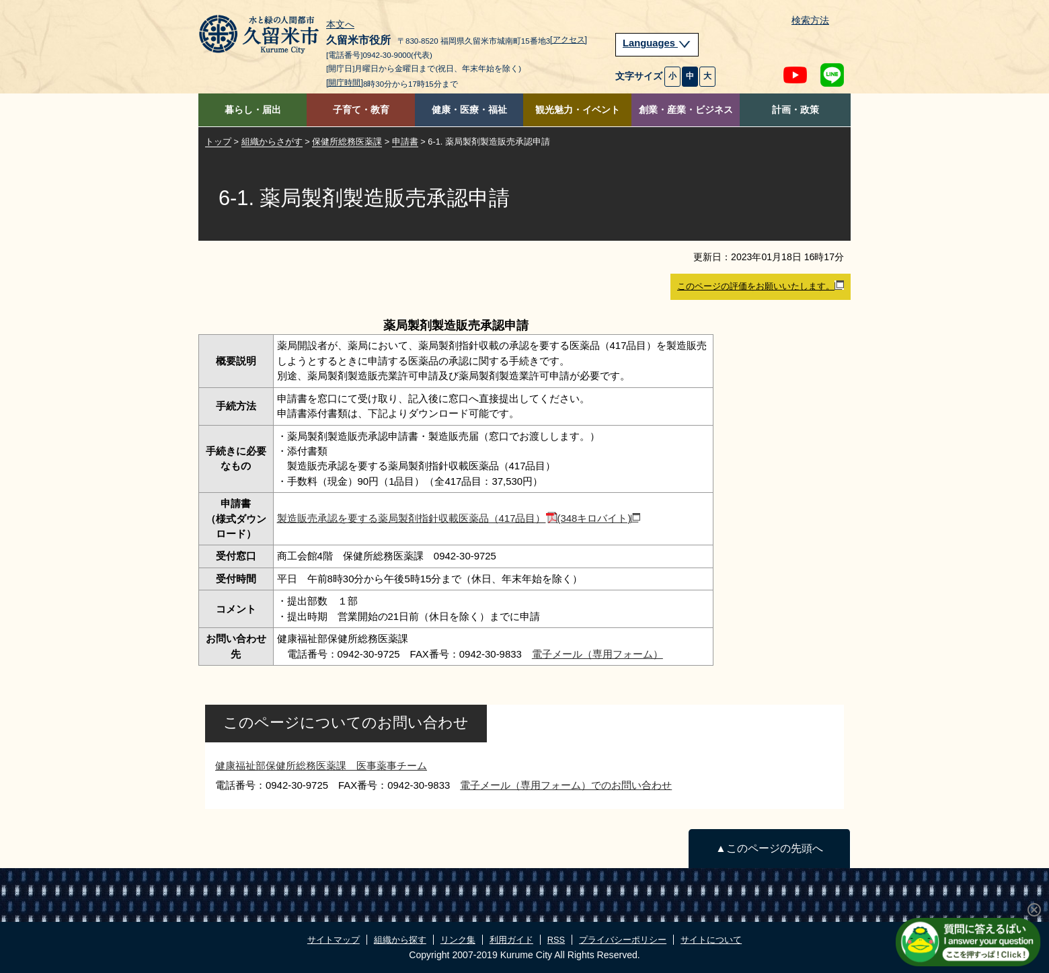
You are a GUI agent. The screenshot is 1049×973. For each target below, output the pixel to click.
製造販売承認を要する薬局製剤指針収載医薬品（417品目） (459, 518)
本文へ (340, 25)
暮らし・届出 (253, 110)
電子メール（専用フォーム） (597, 654)
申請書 (405, 142)
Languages (657, 43)
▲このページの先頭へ (768, 848)
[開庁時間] (344, 82)
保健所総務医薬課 (347, 142)
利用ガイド (511, 940)
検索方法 (810, 20)
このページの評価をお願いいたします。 (760, 285)
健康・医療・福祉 (469, 110)
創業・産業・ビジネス (686, 110)
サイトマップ (333, 940)
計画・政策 (795, 110)
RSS (556, 940)
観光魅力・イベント (577, 110)
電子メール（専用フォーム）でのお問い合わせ (566, 785)
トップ (218, 142)
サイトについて (711, 940)
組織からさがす (272, 142)
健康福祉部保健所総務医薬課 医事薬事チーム (321, 765)
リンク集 (457, 940)
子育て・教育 (361, 110)
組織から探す (400, 940)
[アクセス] (568, 39)
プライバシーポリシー (622, 940)
